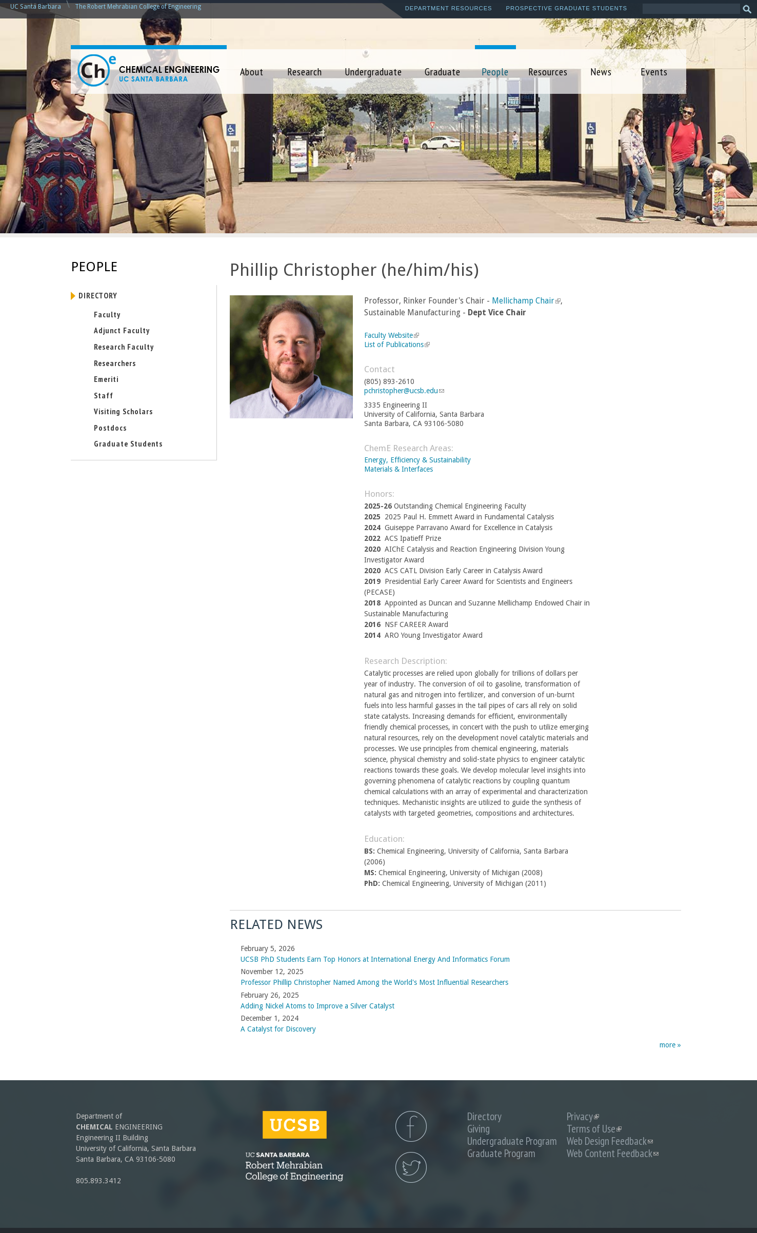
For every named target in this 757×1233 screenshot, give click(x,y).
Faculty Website (391, 335)
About (252, 71)
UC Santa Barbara (35, 6)
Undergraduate (373, 71)
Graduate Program (501, 1153)
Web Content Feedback (613, 1153)
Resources (548, 71)
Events (654, 71)
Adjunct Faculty (122, 330)
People (495, 71)
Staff (103, 395)
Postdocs (110, 427)
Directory (97, 295)
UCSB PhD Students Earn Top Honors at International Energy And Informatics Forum (375, 959)
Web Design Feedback (610, 1141)
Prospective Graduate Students (566, 8)
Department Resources (448, 8)
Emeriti (106, 379)
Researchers (115, 363)
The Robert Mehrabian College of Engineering (138, 6)
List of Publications (397, 344)
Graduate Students (128, 443)
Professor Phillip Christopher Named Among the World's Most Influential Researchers (374, 982)
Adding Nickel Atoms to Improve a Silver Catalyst (317, 1006)
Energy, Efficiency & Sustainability (417, 460)
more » (670, 1045)
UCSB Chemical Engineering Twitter (411, 1167)
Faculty (107, 314)
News (601, 71)
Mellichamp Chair (526, 301)
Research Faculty (124, 346)
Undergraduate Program (512, 1141)
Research (304, 71)
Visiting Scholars (123, 411)
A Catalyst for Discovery (278, 1029)
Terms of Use (594, 1129)
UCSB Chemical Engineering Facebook (411, 1126)
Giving (478, 1129)
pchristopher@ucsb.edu (404, 391)
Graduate (443, 71)
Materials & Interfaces (398, 469)
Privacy (583, 1116)
